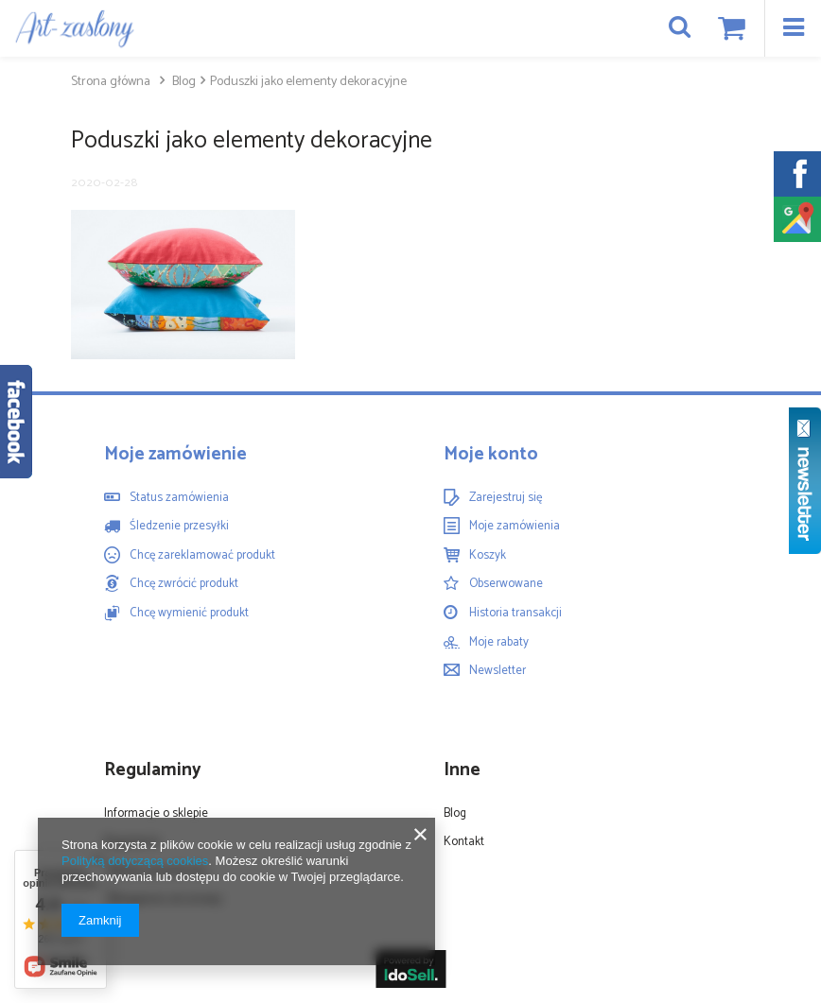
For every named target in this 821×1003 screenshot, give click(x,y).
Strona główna (110, 82)
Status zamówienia (179, 498)
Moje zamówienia (514, 526)
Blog (182, 82)
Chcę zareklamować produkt (202, 555)
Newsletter (497, 671)
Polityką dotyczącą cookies (134, 861)
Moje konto (491, 455)
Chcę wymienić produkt (189, 613)
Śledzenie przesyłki (179, 526)
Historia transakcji (515, 613)
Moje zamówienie (175, 455)
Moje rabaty (499, 642)
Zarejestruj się (505, 498)
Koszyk (487, 555)
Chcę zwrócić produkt (184, 584)
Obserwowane (506, 584)
